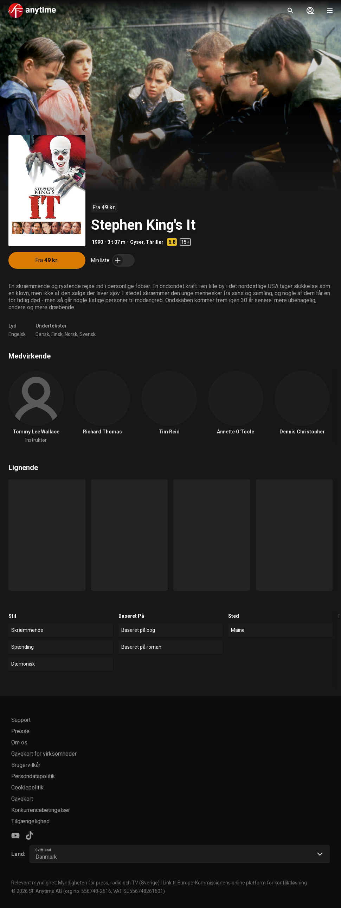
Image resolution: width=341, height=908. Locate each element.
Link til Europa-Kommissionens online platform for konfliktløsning (235, 882)
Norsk (71, 334)
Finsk (57, 334)
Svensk (87, 334)
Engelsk (17, 334)
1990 (97, 242)
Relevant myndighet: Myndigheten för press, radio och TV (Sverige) (85, 882)
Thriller (154, 242)
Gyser (136, 242)
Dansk (42, 334)
